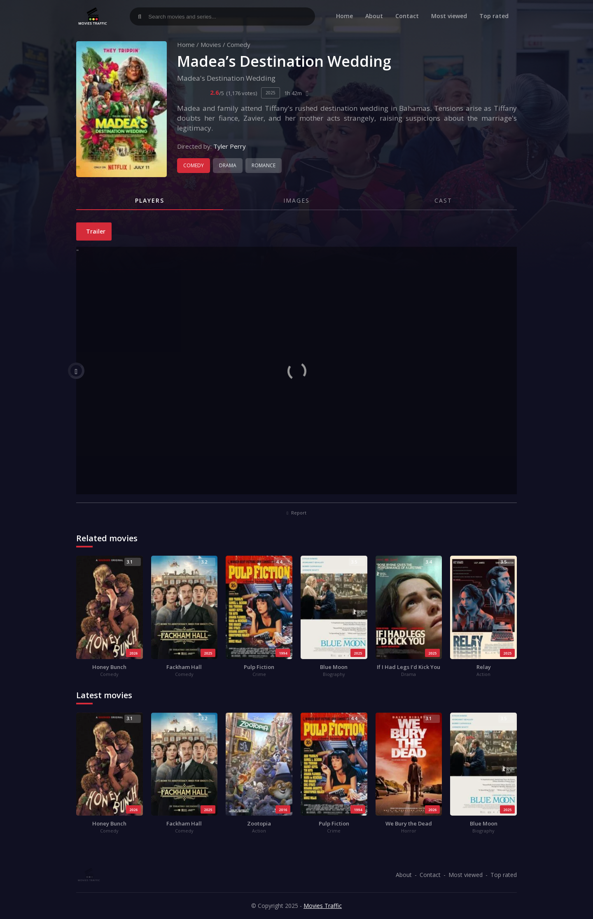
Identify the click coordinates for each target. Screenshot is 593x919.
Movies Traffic (323, 906)
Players (149, 200)
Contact (407, 16)
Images (296, 200)
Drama (227, 165)
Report (296, 513)
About (374, 16)
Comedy (238, 44)
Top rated (494, 16)
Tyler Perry (229, 146)
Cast (443, 200)
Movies (211, 44)
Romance (263, 165)
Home (344, 16)
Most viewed (449, 16)
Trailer (94, 231)
